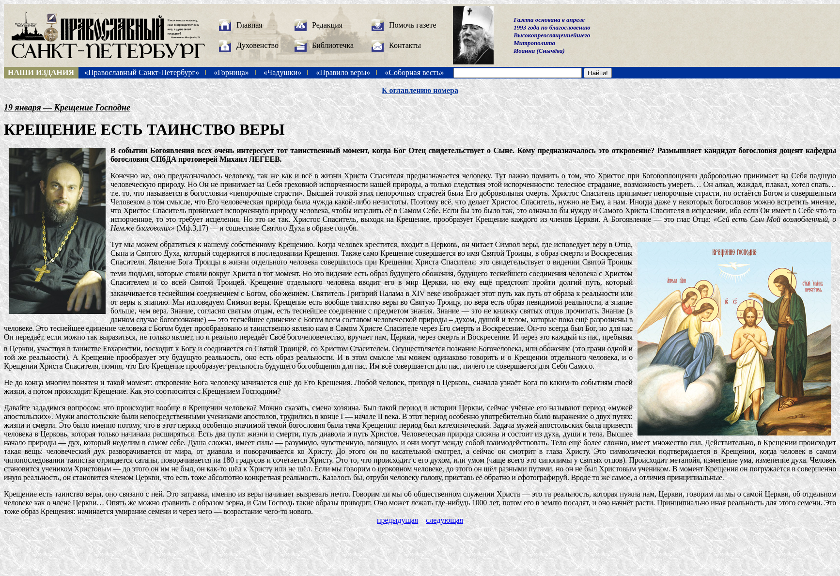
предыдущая (397, 520)
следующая (444, 520)
